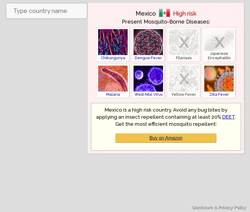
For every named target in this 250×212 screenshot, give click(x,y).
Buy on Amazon (165, 137)
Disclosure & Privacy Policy (219, 207)
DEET (228, 117)
